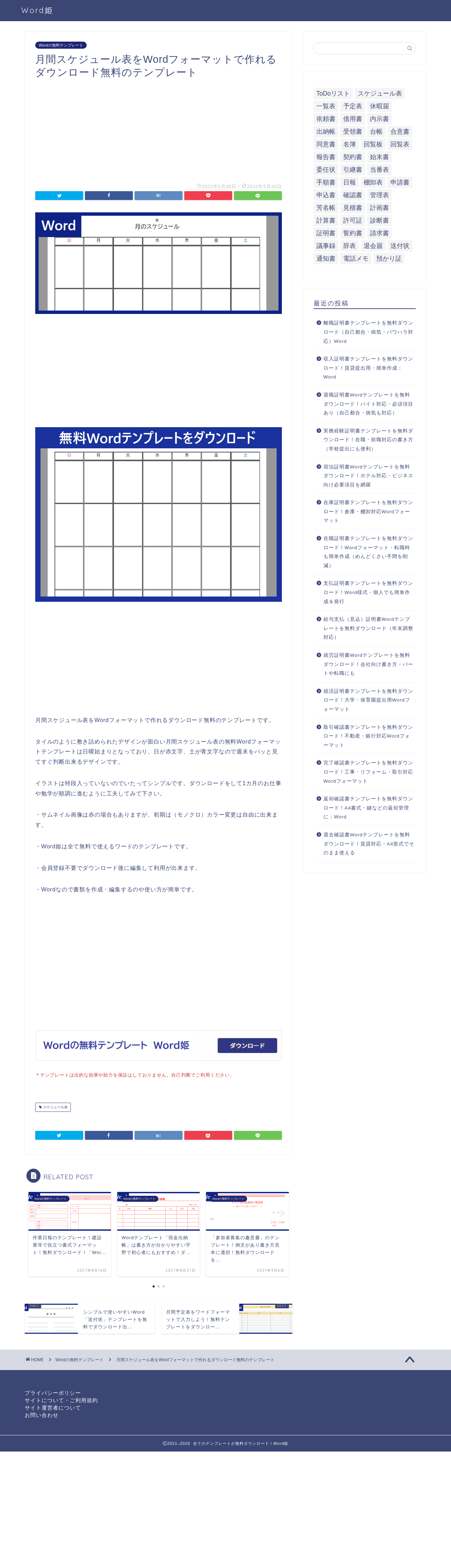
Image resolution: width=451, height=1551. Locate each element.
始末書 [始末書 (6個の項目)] (379, 156)
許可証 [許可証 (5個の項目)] (352, 220)
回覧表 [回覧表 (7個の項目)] (399, 144)
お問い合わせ (41, 1414)
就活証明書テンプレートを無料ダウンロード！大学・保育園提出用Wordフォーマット (368, 700)
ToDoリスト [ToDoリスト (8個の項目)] (333, 93)
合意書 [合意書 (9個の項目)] (399, 131)
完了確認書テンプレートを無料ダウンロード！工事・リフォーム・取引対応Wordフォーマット (368, 771)
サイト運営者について (53, 1407)
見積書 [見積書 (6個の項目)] (352, 207)
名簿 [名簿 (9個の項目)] (349, 144)
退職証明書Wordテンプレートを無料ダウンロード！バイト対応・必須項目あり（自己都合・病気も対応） (368, 404)
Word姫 (37, 10)
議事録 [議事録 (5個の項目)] (325, 245)
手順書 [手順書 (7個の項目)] (325, 182)
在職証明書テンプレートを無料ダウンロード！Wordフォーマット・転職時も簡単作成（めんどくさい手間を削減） (368, 552)
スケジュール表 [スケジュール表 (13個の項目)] (380, 93)
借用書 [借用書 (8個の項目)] (352, 118)
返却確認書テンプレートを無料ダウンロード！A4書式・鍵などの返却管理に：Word (368, 807)
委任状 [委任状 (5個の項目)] (325, 169)
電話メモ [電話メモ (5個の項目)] (356, 258)
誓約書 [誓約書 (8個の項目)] (352, 233)
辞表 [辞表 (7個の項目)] (349, 245)
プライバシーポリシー (53, 1392)
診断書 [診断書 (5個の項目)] (379, 220)
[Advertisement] (158, 128)
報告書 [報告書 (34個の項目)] (325, 156)
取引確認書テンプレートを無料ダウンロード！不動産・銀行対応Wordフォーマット (368, 736)
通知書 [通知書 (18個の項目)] (325, 258)
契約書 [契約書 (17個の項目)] (352, 156)
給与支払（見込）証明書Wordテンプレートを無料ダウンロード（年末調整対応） (368, 628)
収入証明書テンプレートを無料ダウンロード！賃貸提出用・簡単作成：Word (368, 368)
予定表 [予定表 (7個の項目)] (352, 106)
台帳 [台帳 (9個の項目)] (376, 131)
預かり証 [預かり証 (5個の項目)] (389, 258)
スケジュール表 (55, 1106)
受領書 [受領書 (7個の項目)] (352, 131)
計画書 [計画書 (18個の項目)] (379, 207)
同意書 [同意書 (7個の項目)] (325, 144)
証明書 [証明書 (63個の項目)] (325, 233)
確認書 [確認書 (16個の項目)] (352, 195)
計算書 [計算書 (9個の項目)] (325, 220)
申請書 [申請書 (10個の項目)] (399, 182)
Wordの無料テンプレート (61, 45)
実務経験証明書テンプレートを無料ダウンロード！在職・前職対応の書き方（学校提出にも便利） (368, 440)
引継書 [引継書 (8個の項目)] (352, 169)
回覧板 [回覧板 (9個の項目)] (373, 144)
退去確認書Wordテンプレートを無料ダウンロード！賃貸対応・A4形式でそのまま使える (369, 843)
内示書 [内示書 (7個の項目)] (379, 118)
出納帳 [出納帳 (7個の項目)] (325, 131)
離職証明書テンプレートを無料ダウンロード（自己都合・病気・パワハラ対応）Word (368, 332)
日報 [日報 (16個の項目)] (349, 182)
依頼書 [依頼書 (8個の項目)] (325, 118)
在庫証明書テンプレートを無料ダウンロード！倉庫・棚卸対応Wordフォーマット (368, 511)
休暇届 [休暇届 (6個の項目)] (379, 106)
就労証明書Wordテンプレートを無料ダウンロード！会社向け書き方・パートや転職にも (368, 664)
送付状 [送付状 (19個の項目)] (399, 245)
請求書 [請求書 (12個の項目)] (379, 233)
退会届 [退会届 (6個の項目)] (373, 245)
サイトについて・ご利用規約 (61, 1399)
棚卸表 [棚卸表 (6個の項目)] (373, 182)
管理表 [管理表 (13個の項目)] (379, 195)
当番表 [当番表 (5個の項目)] (379, 169)
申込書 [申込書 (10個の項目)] (325, 195)
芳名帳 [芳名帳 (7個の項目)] (325, 207)
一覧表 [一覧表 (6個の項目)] (325, 106)
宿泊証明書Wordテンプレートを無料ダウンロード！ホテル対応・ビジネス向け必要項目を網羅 (368, 475)
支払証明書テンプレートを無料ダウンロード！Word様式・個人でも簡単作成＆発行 (368, 592)
